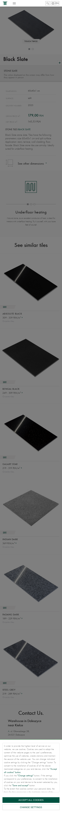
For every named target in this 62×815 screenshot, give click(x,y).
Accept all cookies (31, 800)
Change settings (31, 807)
